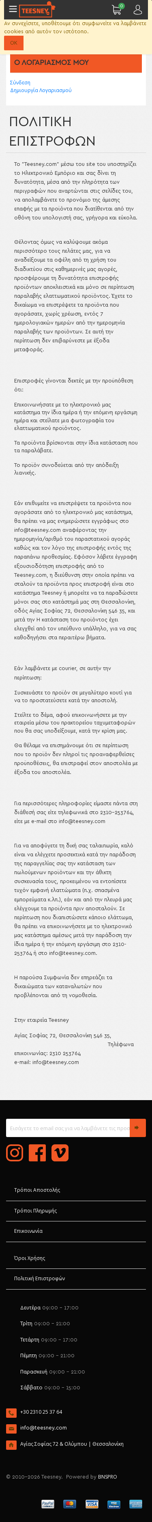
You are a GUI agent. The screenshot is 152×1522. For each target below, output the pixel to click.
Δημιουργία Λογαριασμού (41, 90)
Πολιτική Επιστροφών (39, 1278)
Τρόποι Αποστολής (37, 1190)
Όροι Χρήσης (29, 1258)
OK (13, 42)
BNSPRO (107, 1476)
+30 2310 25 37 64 (41, 1411)
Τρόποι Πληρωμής (35, 1210)
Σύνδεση (20, 82)
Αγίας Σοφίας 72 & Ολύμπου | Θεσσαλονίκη (72, 1443)
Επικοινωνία (28, 1230)
